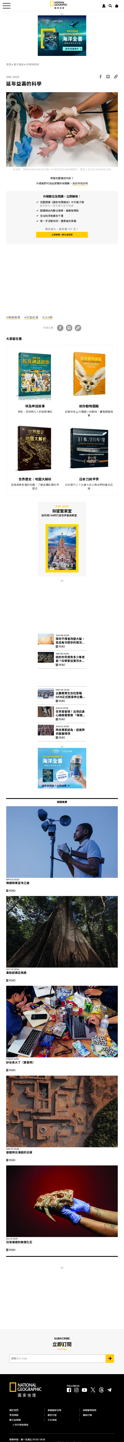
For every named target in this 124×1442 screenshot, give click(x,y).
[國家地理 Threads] (101, 1391)
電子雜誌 (19, 64)
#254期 (47, 317)
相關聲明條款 (89, 1410)
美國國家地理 (54, 1410)
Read (60, 646)
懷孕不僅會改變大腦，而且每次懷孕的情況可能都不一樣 (70, 642)
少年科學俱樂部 (20, 1425)
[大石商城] (116, 6)
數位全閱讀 (15, 1420)
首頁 (9, 64)
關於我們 (13, 1410)
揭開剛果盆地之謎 (17, 883)
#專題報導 (13, 317)
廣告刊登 (52, 1415)
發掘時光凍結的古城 (19, 1152)
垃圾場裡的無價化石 (19, 1242)
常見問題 (13, 1415)
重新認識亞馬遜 (16, 972)
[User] (103, 6)
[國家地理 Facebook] (69, 1390)
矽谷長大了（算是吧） (20, 1062)
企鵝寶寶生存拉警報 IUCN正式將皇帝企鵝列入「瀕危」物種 (70, 697)
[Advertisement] (30, 287)
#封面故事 (31, 317)
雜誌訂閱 (87, 1415)
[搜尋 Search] (110, 6)
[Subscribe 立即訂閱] (110, 1358)
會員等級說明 (80, 183)
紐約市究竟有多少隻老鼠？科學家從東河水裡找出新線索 (70, 661)
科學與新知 (32, 64)
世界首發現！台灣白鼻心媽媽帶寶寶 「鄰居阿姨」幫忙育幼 (70, 715)
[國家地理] (58, 8)
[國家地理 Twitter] (93, 1391)
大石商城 (52, 1420)
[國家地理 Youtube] (84, 1390)
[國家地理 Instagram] (76, 1390)
